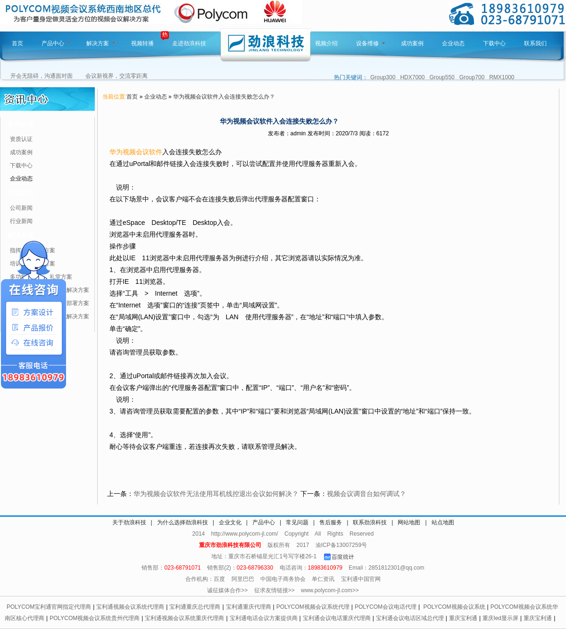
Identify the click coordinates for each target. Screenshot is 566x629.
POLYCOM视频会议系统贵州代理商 (95, 618)
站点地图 (443, 522)
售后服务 (330, 522)
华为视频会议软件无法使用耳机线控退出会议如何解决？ (216, 493)
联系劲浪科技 (370, 522)
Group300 (382, 77)
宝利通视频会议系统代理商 (130, 607)
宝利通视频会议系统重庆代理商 (184, 618)
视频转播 (142, 43)
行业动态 (21, 193)
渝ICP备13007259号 (341, 545)
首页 (17, 43)
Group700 (471, 77)
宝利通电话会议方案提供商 (264, 618)
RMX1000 (501, 77)
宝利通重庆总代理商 (194, 607)
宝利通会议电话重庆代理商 (337, 618)
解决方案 (101, 43)
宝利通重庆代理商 (248, 607)
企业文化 (230, 522)
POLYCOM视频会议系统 (454, 607)
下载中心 (494, 43)
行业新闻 (21, 221)
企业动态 (453, 43)
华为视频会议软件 (135, 152)
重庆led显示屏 (500, 618)
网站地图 (409, 522)
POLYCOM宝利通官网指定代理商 (49, 607)
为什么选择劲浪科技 (182, 522)
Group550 (441, 77)
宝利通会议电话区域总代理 (410, 618)
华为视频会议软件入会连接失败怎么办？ (224, 96)
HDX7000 (412, 77)
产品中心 (56, 43)
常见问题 (297, 522)
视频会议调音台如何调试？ (366, 493)
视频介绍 (326, 43)
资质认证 (21, 139)
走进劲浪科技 (189, 43)
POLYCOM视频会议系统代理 (313, 607)
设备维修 (370, 43)
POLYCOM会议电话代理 (385, 607)
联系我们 (535, 43)
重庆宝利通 (463, 618)
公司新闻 (21, 208)
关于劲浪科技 (129, 522)
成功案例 (412, 43)
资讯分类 (21, 124)
